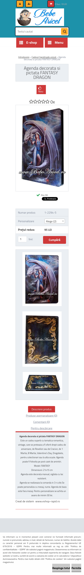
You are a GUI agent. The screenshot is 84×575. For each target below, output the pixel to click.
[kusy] (22, 239)
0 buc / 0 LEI (61, 4)
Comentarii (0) (41, 422)
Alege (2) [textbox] (51, 221)
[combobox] (54, 221)
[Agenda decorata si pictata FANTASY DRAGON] (42, 106)
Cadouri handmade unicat (44, 57)
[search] (64, 31)
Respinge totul (61, 568)
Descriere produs (42, 409)
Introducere (23, 57)
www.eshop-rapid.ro (47, 501)
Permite (76, 568)
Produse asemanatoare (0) (41, 415)
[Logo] (40, 17)
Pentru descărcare (41, 428)
